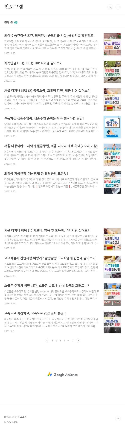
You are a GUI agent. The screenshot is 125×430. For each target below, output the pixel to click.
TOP (118, 418)
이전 (47, 340)
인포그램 (13, 7)
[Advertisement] (62, 213)
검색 (110, 7)
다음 (78, 340)
